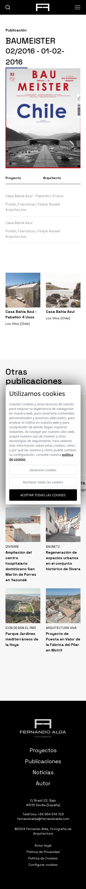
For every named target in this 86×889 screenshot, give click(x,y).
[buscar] (8, 7)
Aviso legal (43, 845)
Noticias (43, 772)
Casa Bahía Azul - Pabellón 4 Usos (35, 196)
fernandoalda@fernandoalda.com (43, 819)
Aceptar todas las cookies (43, 495)
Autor (43, 783)
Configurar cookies (43, 865)
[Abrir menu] (77, 7)
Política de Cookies (43, 858)
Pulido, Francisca (20, 204)
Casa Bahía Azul (19, 222)
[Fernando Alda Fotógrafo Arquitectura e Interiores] (43, 728)
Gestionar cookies (43, 470)
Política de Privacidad (43, 852)
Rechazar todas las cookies (43, 482)
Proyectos (43, 750)
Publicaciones (43, 761)
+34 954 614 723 (51, 814)
